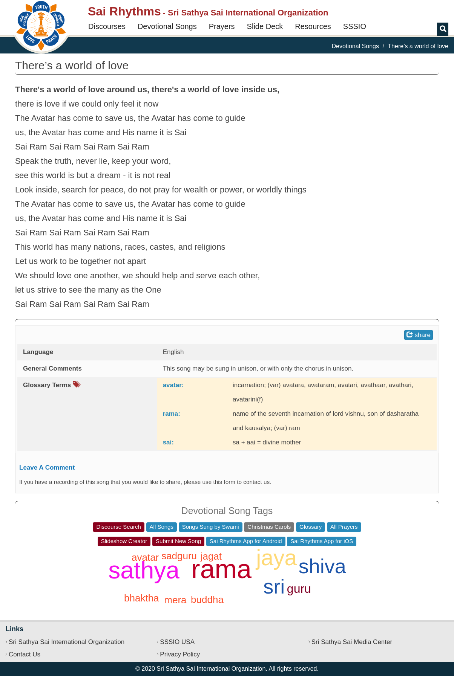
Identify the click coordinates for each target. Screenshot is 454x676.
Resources (313, 26)
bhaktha (141, 598)
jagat (211, 556)
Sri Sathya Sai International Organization (66, 641)
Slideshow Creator (124, 541)
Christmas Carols (269, 526)
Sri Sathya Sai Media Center (352, 641)
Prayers (222, 26)
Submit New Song (178, 541)
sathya (143, 570)
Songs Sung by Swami (210, 526)
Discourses (107, 26)
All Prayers (344, 526)
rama (221, 569)
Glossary (310, 526)
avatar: (173, 385)
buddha (207, 599)
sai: (168, 442)
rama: (171, 413)
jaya (276, 557)
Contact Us (24, 654)
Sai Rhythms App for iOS (321, 541)
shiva (322, 566)
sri (274, 586)
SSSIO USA (177, 641)
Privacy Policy (180, 654)
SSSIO (354, 26)
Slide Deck (265, 26)
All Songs (161, 526)
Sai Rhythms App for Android (246, 541)
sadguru (179, 556)
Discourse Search (118, 526)
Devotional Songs (167, 26)
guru (299, 588)
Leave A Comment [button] (47, 467)
